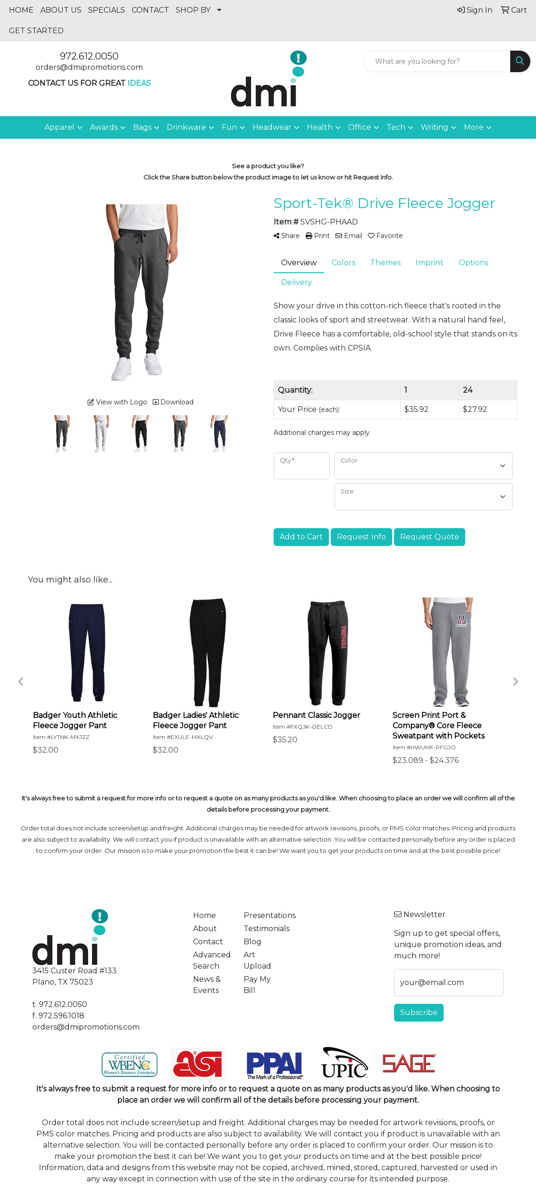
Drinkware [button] (186, 127)
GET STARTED (36, 30)
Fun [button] (229, 127)
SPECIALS (106, 10)
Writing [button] (434, 127)
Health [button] (320, 127)
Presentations (263, 915)
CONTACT (150, 10)
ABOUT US (61, 10)
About (205, 928)
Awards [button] (104, 127)
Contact (208, 941)
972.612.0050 (89, 56)
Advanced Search (212, 960)
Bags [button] (142, 127)
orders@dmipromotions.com (89, 67)
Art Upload (257, 960)
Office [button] (359, 127)
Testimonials (263, 928)
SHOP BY (193, 10)
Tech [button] (396, 127)
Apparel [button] (59, 127)
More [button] (474, 127)
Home (204, 915)
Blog (252, 941)
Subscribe (419, 1012)
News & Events (207, 985)
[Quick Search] (437, 61)
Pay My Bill (257, 985)
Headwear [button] (272, 127)
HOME (21, 10)
